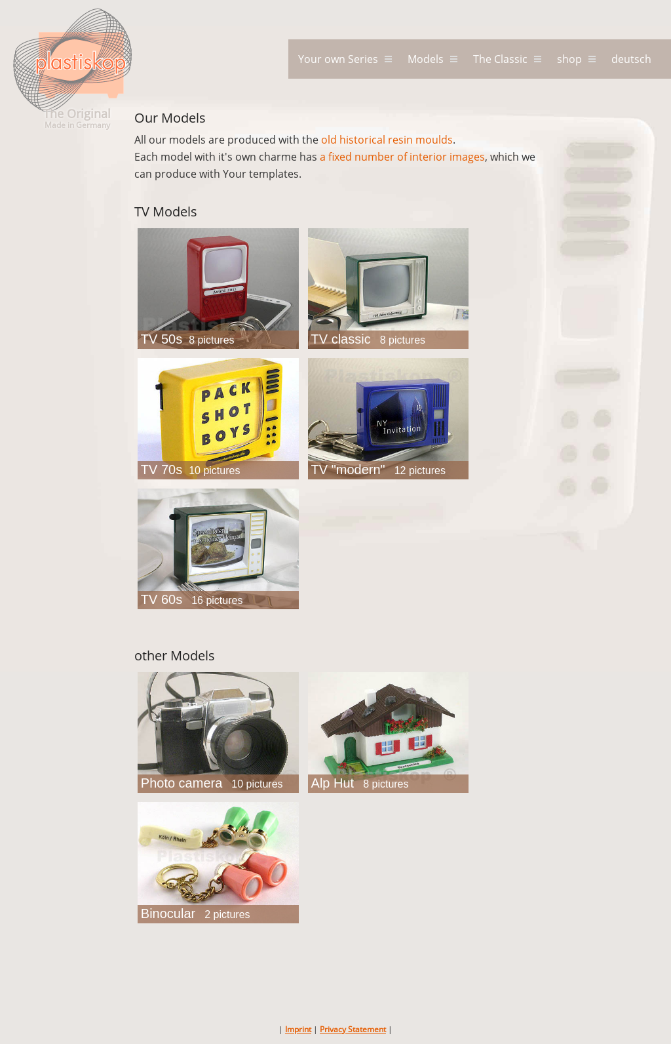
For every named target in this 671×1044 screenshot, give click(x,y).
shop (569, 59)
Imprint (298, 1029)
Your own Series (338, 59)
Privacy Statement (353, 1029)
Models (426, 59)
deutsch (631, 59)
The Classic (500, 59)
